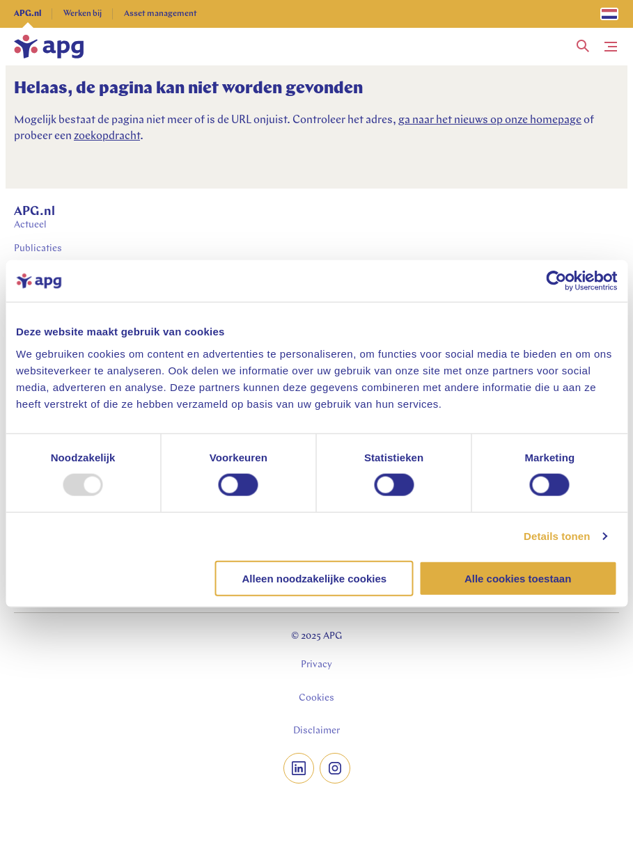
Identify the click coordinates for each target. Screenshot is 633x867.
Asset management (160, 14)
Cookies (316, 698)
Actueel (30, 225)
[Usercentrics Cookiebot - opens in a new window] (556, 281)
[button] (583, 46)
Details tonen (557, 536)
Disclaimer (316, 731)
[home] (49, 46)
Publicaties (38, 249)
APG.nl (27, 14)
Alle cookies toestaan (517, 578)
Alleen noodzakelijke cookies (314, 578)
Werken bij (82, 14)
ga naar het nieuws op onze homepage (489, 120)
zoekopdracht (107, 136)
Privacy (316, 665)
